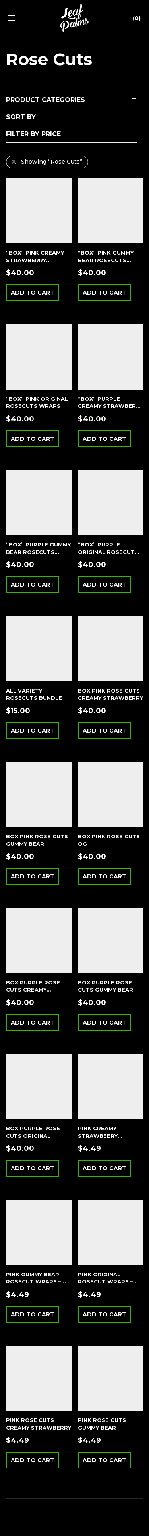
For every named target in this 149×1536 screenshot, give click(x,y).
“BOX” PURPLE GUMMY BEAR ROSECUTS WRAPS (38, 551)
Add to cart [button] (32, 292)
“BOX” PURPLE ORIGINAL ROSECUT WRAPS (106, 551)
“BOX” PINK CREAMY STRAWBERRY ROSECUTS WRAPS (35, 259)
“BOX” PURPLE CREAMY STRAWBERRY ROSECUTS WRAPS (110, 406)
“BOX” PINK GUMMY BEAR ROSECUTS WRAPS (106, 259)
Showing (51, 161)
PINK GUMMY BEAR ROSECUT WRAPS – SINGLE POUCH (33, 1281)
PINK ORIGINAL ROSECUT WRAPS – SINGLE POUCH (105, 1281)
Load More (74, 1508)
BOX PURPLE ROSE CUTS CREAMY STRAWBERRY (33, 989)
